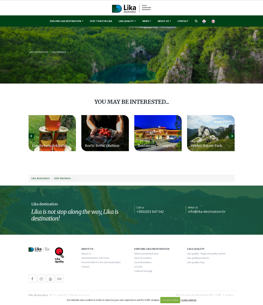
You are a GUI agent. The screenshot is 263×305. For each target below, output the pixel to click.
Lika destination (38, 52)
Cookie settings (188, 300)
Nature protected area (146, 253)
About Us (163, 21)
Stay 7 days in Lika (101, 21)
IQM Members (59, 52)
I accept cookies (170, 300)
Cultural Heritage (143, 271)
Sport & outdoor (143, 258)
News (145, 21)
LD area (138, 266)
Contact (183, 21)
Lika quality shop (196, 262)
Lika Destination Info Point (95, 258)
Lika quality (126, 21)
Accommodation (143, 262)
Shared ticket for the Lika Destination (101, 262)
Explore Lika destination (65, 21)
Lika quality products (198, 258)
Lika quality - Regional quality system (206, 253)
